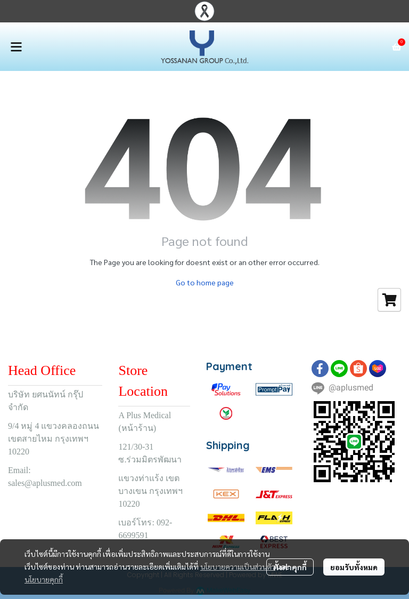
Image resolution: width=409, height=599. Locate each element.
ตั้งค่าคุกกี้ (290, 567)
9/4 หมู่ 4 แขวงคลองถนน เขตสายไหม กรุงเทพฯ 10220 (53, 438)
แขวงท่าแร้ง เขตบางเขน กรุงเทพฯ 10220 (150, 491)
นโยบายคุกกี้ (43, 579)
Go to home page (205, 282)
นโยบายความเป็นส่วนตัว (237, 566)
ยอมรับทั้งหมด (354, 567)
